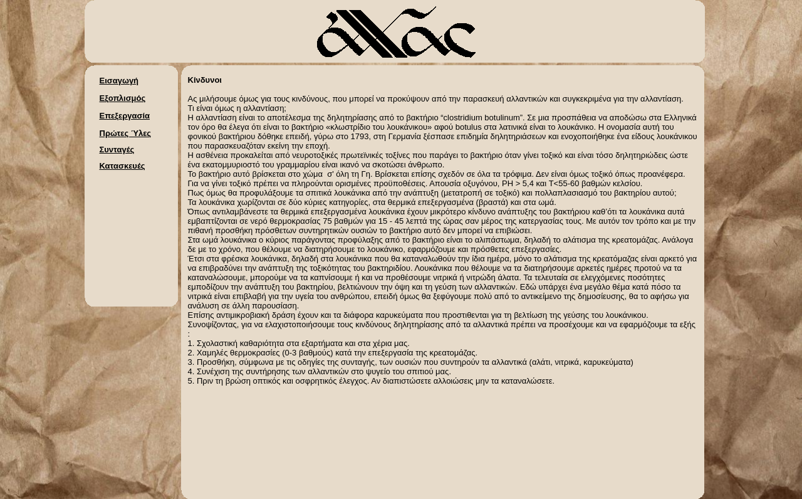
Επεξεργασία (125, 115)
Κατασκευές (122, 166)
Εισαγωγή (119, 80)
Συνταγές (117, 149)
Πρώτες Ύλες (126, 133)
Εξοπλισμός (123, 98)
